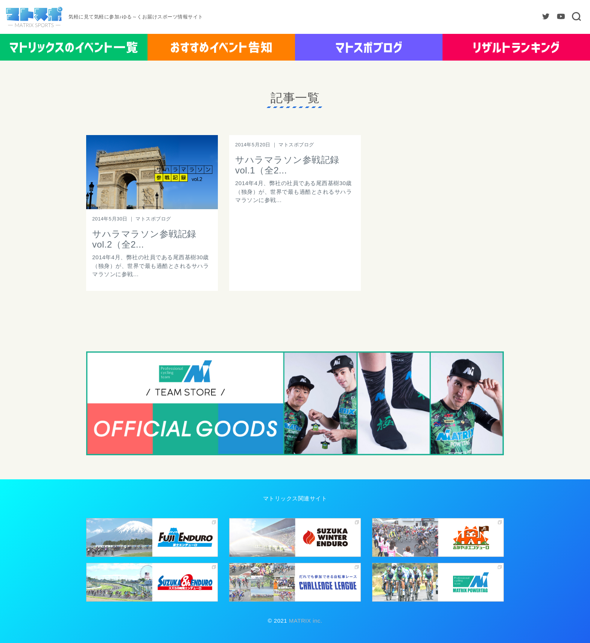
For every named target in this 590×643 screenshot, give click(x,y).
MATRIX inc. (304, 620)
